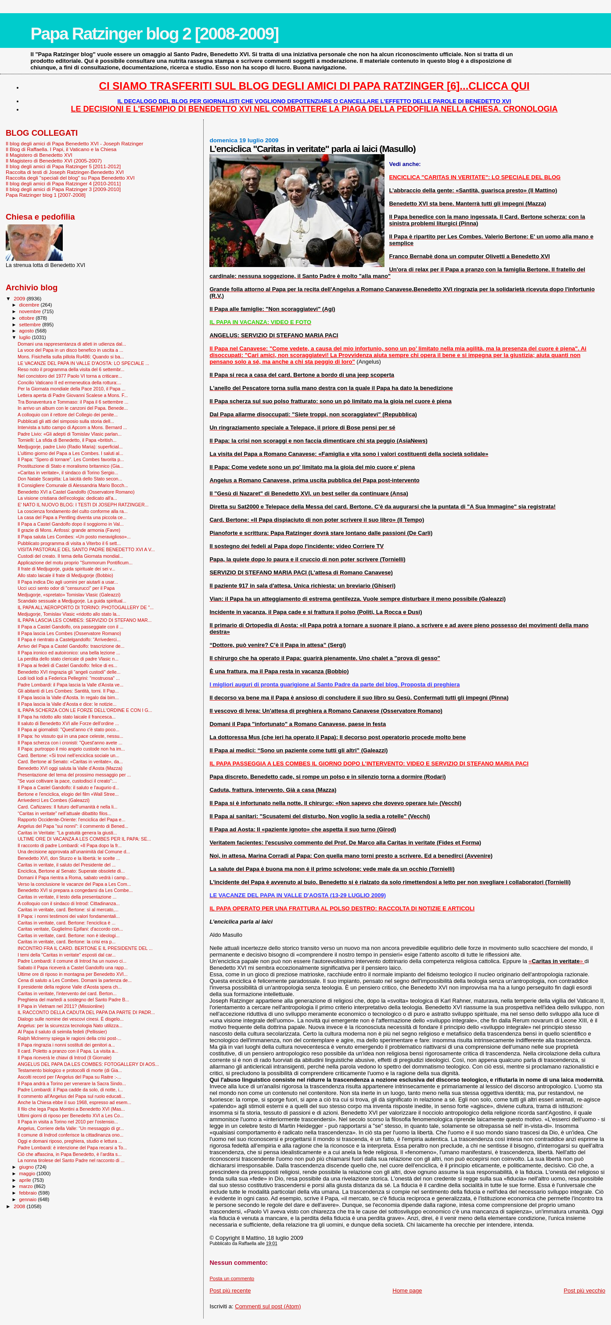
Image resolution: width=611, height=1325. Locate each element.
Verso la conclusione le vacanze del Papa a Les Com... (74, 884)
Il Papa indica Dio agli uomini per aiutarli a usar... (68, 582)
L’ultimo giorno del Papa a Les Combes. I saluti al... (70, 453)
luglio (25, 337)
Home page (407, 1290)
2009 (20, 298)
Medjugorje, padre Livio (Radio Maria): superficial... (70, 446)
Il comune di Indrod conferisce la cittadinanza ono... (70, 1134)
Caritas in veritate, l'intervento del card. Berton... (67, 993)
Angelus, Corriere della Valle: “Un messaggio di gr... (71, 1128)
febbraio (28, 1192)
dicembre (30, 304)
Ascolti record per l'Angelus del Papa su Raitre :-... (69, 1076)
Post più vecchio (584, 1290)
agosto (27, 330)
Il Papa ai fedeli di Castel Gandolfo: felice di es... (67, 665)
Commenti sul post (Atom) (268, 1306)
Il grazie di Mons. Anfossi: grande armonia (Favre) (69, 530)
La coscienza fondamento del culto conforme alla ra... (73, 511)
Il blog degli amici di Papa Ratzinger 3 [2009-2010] (63, 189)
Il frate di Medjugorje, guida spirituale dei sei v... (66, 568)
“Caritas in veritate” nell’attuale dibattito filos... (64, 813)
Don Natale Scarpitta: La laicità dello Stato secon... (70, 478)
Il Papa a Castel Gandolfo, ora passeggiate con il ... (70, 626)
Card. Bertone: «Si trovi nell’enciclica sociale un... (68, 755)
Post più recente (230, 1290)
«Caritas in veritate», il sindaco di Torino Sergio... (68, 472)
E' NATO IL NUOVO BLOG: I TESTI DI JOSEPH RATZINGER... (83, 504)
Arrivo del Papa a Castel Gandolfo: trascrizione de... (71, 646)
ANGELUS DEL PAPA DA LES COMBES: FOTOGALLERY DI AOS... (88, 1064)
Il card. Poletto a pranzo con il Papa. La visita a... (68, 1051)
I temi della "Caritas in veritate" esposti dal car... (66, 954)
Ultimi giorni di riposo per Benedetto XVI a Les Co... (71, 1115)
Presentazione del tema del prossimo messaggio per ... (74, 774)
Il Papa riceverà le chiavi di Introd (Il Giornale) (64, 1057)
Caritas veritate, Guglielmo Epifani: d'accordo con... (70, 928)
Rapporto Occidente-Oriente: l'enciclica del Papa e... (71, 819)
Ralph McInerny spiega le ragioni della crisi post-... (69, 1038)
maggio (28, 1173)
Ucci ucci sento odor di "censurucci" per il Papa (66, 588)
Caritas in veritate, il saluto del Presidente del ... (66, 864)
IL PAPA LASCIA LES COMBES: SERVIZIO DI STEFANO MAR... (84, 620)
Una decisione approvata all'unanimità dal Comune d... (74, 851)
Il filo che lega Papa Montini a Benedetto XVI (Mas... (71, 1109)
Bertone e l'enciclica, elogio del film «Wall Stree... (68, 794)
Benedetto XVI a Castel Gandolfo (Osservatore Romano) (76, 492)
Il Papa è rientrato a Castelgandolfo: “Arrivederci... (69, 639)
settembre (31, 324)
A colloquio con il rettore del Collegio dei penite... (68, 414)
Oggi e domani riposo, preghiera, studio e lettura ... (70, 1141)
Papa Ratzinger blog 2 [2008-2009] (155, 33)
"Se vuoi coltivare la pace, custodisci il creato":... (67, 780)
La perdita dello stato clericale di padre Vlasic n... (68, 658)
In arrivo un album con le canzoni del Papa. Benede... (73, 408)
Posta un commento (231, 1278)
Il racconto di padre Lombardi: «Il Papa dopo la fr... (70, 845)
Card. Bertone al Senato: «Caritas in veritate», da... (70, 761)
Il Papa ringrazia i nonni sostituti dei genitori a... (66, 1044)
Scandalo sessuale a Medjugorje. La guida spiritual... (72, 600)
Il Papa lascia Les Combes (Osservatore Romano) (69, 633)
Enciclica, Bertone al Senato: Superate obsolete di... (71, 871)
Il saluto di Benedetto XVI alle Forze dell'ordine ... (68, 723)
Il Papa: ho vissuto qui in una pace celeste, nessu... (70, 736)
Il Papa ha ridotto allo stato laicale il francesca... (66, 716)
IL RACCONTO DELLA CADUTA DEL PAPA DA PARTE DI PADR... (86, 1012)
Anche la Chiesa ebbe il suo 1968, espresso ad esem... (74, 1102)
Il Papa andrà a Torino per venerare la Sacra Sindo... (72, 1083)
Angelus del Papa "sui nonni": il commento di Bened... (73, 826)
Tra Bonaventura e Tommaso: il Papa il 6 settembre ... (73, 401)
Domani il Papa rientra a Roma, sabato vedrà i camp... (73, 877)
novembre (31, 311)
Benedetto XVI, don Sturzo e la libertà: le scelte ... (69, 858)
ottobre (27, 318)
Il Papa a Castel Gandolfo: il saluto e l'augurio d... (68, 787)
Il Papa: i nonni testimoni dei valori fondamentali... (69, 916)
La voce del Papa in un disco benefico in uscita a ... (70, 350)
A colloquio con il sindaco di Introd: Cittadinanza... (69, 903)
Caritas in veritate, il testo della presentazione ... (67, 896)
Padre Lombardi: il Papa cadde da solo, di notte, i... (70, 1089)
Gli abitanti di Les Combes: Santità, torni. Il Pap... (68, 690)
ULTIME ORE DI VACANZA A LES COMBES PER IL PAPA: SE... (84, 838)
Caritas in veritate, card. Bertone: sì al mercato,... (68, 909)
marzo (26, 1186)
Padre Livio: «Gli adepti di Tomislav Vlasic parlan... (70, 434)
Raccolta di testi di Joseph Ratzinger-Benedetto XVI (65, 172)
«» (556, 961)
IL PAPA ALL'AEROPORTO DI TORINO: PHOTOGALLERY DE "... (86, 607)
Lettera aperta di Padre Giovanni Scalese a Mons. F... (73, 395)
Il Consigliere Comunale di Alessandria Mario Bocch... (73, 485)
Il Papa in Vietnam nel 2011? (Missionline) (61, 1006)
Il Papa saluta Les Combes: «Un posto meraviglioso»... (74, 536)
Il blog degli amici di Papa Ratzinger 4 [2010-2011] (63, 183)
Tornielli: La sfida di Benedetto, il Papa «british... (67, 440)
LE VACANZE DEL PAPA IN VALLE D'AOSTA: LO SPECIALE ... (83, 363)
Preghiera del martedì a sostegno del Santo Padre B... (73, 999)
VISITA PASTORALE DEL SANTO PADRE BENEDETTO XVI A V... (86, 549)
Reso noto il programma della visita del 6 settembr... (71, 369)
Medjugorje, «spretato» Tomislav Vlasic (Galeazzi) (69, 594)
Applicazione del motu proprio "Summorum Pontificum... (75, 562)
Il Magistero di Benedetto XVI (39, 155)
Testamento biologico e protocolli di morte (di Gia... (70, 1070)
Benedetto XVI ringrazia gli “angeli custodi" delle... (69, 672)
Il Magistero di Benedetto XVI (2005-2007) (54, 160)
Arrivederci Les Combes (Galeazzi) (54, 800)
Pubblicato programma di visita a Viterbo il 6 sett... (69, 543)
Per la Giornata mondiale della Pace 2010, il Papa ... (72, 388)
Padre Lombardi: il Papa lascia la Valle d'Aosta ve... (70, 684)
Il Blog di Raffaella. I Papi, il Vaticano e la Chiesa (61, 149)
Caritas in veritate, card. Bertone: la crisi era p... (66, 941)
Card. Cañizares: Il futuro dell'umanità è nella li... (67, 806)
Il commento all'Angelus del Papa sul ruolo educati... (71, 1096)
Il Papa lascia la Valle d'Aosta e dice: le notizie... (67, 704)
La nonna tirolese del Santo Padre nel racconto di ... (71, 1160)
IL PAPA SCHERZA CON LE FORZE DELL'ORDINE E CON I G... (85, 710)
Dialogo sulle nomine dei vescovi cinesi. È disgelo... (71, 1019)
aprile (25, 1180)
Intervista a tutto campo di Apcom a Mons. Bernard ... (72, 427)
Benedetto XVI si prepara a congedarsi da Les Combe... (75, 890)
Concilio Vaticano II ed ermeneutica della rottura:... (69, 382)
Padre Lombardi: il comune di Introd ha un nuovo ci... (72, 961)
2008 (20, 1206)
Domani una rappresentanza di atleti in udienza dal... (72, 344)
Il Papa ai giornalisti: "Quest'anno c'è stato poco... (68, 729)
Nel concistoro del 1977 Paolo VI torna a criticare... (70, 376)
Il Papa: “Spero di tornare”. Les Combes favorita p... (71, 459)
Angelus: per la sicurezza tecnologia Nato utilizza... (70, 1025)
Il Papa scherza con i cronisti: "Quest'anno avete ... (70, 742)
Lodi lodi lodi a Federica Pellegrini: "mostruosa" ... (69, 678)
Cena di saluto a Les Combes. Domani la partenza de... (75, 980)
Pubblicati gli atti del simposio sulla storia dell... (66, 421)
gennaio (28, 1199)
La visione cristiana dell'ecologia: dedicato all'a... (67, 498)
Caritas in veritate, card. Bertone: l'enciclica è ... (66, 922)
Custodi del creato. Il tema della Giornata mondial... (70, 556)
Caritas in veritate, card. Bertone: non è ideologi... (68, 935)
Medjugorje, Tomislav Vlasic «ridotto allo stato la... (69, 614)
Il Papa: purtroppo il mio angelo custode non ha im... (71, 748)
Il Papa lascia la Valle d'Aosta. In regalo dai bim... (68, 697)
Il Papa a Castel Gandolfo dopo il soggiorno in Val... (71, 524)
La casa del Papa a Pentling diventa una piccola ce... (72, 517)
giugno (27, 1167)
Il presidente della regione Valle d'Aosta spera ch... (70, 986)
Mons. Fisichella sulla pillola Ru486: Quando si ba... (71, 356)
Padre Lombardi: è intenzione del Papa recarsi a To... (72, 1147)
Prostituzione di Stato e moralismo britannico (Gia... (70, 466)
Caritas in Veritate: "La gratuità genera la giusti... (67, 832)
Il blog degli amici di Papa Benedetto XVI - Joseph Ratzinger (74, 143)
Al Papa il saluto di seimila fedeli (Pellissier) (62, 1031)
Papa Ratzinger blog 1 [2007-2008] (46, 195)
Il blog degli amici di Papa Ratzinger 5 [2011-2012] (63, 166)
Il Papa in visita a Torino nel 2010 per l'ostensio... (68, 1121)
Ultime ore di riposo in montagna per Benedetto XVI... (73, 974)
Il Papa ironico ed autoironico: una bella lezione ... (69, 652)
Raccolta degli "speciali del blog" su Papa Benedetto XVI (70, 178)
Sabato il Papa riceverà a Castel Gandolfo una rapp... (73, 967)
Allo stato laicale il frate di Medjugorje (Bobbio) (65, 575)
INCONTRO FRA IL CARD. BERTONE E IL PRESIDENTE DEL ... (85, 948)
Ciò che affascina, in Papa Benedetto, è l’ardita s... (70, 1154)
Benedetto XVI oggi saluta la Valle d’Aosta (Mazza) (70, 768)
